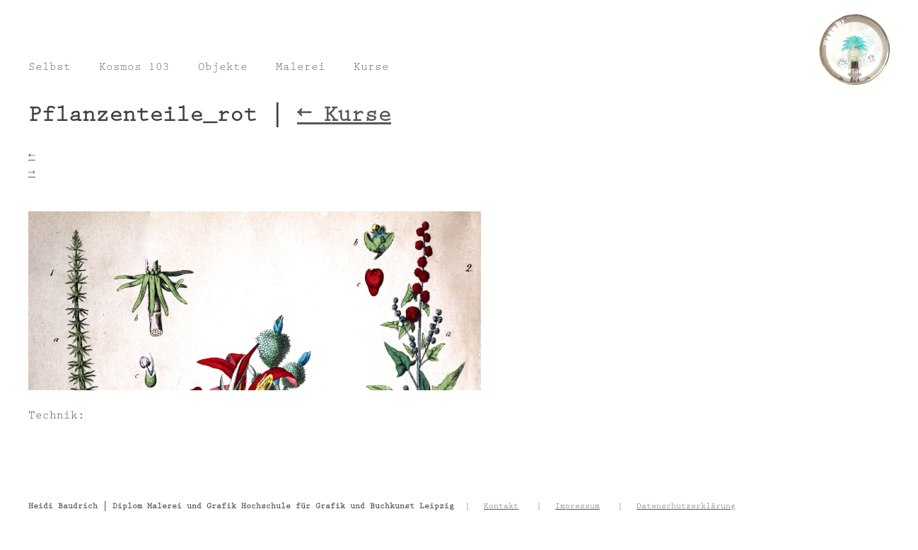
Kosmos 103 (134, 68)
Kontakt (501, 507)
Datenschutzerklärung (686, 507)
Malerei (300, 68)
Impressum (577, 507)
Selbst (49, 68)
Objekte (223, 68)
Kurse (371, 68)
